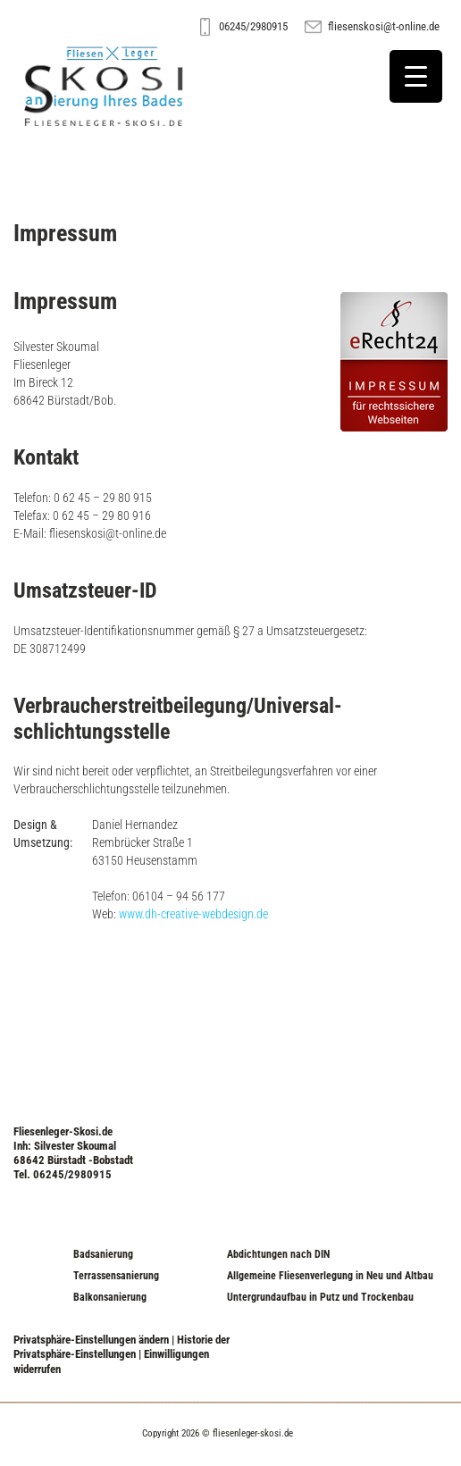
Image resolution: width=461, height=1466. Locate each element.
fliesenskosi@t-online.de (384, 26)
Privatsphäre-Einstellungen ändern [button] (91, 1339)
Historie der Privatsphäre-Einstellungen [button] (121, 1347)
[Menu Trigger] (416, 76)
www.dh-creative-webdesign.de (193, 914)
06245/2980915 (253, 26)
